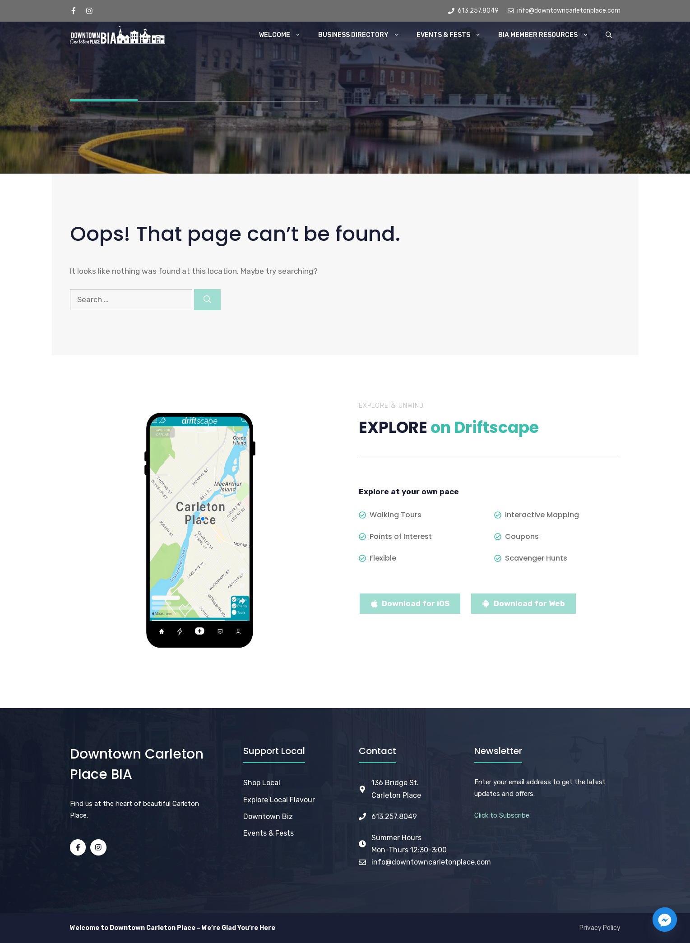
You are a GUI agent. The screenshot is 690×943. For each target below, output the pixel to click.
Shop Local (261, 782)
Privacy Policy (600, 928)
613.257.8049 (394, 816)
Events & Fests (453, 35)
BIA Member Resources (547, 35)
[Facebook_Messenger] (665, 919)
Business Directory (363, 35)
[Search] (207, 300)
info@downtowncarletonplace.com (431, 862)
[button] (609, 35)
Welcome (284, 35)
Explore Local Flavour (279, 800)
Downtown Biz (268, 816)
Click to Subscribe (501, 815)
